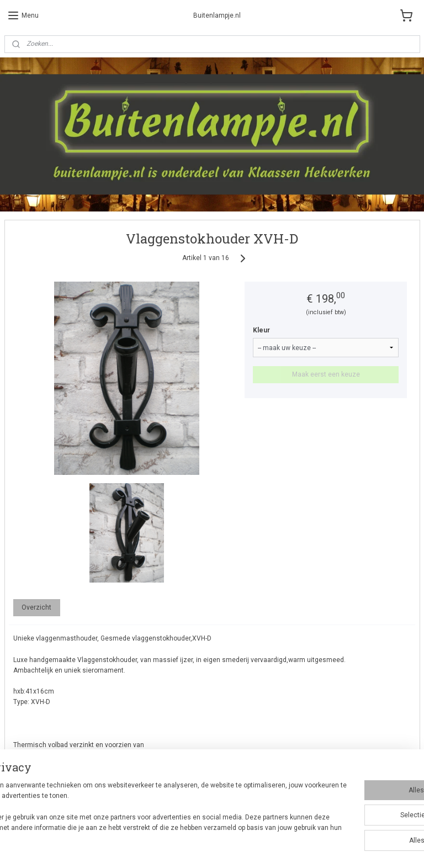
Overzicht (36, 607)
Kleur (261, 331)
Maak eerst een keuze (326, 375)
